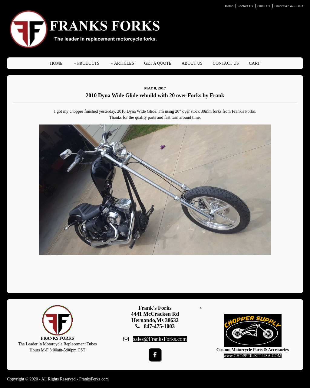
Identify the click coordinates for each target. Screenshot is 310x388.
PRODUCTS (88, 63)
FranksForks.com (94, 379)
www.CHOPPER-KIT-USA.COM (253, 356)
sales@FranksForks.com (160, 339)
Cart (254, 63)
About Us (192, 63)
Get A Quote (157, 63)
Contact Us (245, 6)
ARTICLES (124, 63)
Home (229, 6)
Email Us (263, 6)
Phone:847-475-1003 (289, 6)
